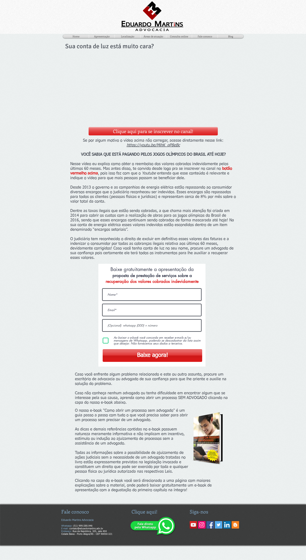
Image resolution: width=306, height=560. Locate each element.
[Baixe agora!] (152, 355)
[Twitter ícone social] (218, 525)
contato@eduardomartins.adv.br (86, 529)
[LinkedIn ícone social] (227, 525)
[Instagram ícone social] (201, 525)
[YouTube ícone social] (193, 525)
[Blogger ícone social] (235, 525)
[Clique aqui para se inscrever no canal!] (153, 131)
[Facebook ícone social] (210, 525)
